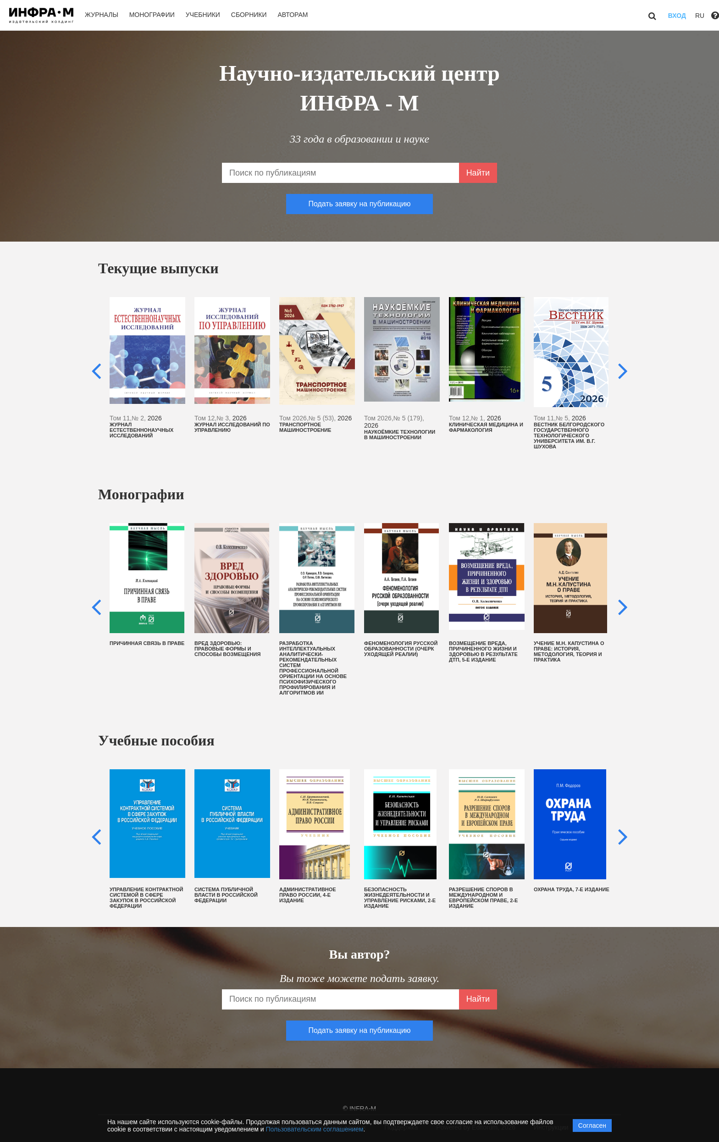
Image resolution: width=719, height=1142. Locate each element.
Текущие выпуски (158, 268)
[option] (147, 367)
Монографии (152, 14)
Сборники (249, 14)
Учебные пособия (156, 740)
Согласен (592, 1125)
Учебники (203, 14)
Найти (478, 172)
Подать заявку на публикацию (359, 204)
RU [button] (699, 15)
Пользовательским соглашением (315, 1129)
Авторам (292, 14)
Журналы (101, 14)
